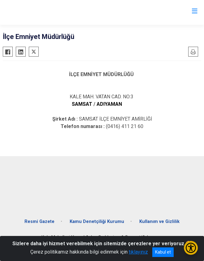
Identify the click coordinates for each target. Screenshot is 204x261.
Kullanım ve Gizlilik (159, 221)
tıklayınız (138, 252)
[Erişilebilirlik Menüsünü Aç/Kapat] (191, 248)
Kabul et (163, 252)
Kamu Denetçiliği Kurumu (97, 221)
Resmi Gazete (39, 221)
